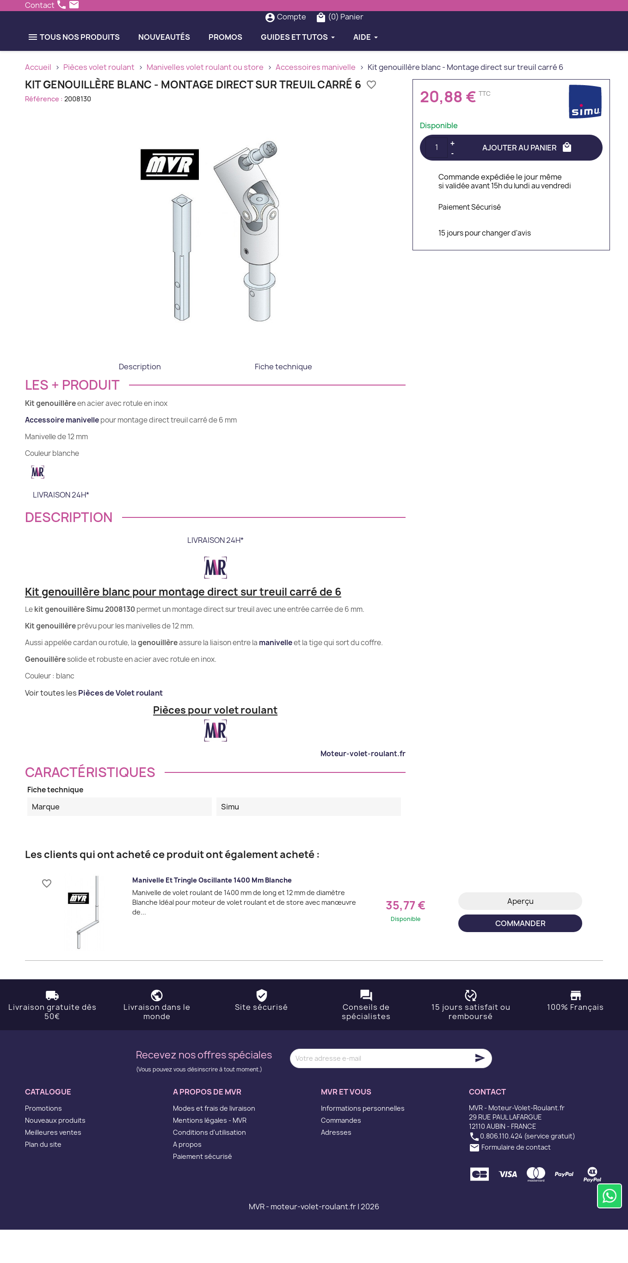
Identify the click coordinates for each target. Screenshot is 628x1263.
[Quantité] (436, 180)
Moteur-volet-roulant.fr (363, 786)
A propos (187, 1177)
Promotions (43, 1141)
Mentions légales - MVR (209, 1153)
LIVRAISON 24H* (61, 528)
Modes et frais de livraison (214, 1141)
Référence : (44, 131)
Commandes (341, 1153)
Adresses (336, 1165)
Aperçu (520, 934)
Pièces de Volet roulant (120, 726)
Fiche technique (283, 399)
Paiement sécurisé (202, 1189)
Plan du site (43, 1177)
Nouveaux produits (55, 1153)
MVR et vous (346, 1125)
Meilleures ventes (53, 1165)
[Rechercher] (295, 33)
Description (140, 399)
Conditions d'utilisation (209, 1165)
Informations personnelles (363, 1141)
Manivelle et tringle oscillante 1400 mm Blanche (212, 912)
